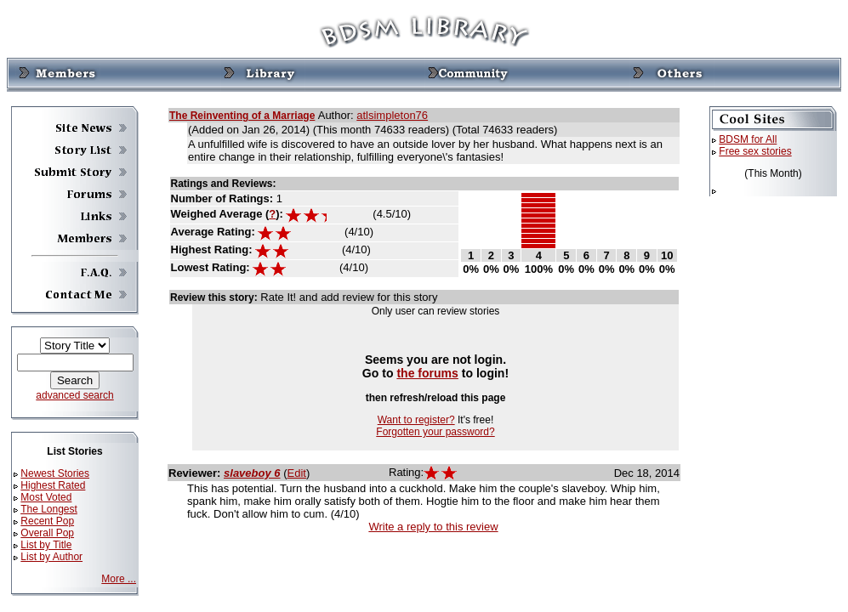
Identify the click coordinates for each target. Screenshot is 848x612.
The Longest (48, 509)
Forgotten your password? (435, 432)
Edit (296, 473)
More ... (118, 579)
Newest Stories (54, 473)
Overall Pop (47, 533)
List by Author (51, 557)
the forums (427, 373)
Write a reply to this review (433, 526)
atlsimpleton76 (392, 115)
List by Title (45, 545)
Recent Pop (47, 521)
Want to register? (416, 420)
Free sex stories (755, 151)
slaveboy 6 (252, 473)
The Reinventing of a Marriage (242, 116)
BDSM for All (748, 139)
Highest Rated (52, 485)
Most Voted (45, 497)
